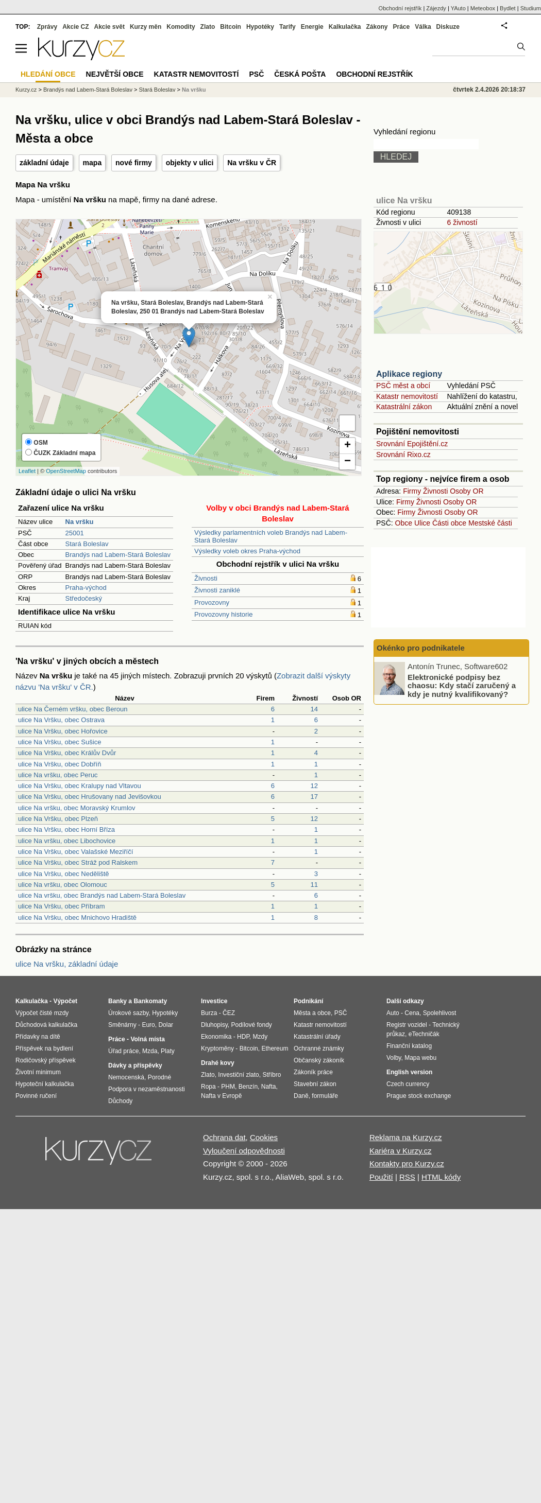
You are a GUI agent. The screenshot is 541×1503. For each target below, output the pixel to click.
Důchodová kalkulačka (46, 1024)
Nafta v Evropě (221, 1095)
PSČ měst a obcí (403, 385)
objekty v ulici (190, 163)
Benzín (248, 1086)
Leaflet (27, 471)
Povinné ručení (36, 1095)
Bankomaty (150, 1001)
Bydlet (508, 8)
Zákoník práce (313, 1072)
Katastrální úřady (317, 1036)
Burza (209, 1013)
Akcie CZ (75, 26)
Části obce (449, 523)
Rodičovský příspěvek (45, 1060)
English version (409, 1072)
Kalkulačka (345, 26)
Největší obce (115, 74)
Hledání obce (48, 74)
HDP (243, 1036)
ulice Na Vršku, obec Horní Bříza (66, 829)
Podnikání (308, 1001)
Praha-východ (86, 587)
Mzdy (260, 1036)
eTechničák (424, 1034)
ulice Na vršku (404, 200)
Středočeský (84, 598)
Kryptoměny (217, 1048)
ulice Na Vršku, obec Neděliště (63, 874)
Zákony (376, 26)
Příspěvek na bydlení (44, 1048)
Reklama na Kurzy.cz (405, 1137)
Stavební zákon (315, 1084)
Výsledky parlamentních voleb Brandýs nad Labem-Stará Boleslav (270, 536)
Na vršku (194, 89)
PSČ (256, 74)
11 (314, 884)
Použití (381, 1177)
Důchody (120, 1101)
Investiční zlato (238, 1074)
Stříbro (271, 1074)
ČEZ (229, 1013)
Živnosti (205, 578)
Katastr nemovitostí (407, 396)
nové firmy (133, 163)
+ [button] (347, 445)
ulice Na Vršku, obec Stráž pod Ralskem (78, 862)
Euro (148, 1024)
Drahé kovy (217, 1063)
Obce (403, 523)
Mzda (149, 1051)
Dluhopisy (214, 1024)
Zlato (207, 26)
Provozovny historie (223, 614)
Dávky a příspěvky (135, 1065)
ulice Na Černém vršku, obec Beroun (72, 709)
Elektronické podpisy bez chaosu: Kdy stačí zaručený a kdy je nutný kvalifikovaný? (462, 685)
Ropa (208, 1086)
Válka (423, 26)
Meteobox (482, 8)
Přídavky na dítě (37, 1036)
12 (314, 786)
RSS (407, 1177)
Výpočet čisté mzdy (42, 1013)
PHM (228, 1086)
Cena (411, 1013)
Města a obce (312, 1013)
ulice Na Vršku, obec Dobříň (59, 764)
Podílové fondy (251, 1024)
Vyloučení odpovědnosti (244, 1150)
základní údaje (44, 163)
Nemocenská (126, 1077)
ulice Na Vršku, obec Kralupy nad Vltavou (79, 786)
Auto (392, 1013)
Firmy (412, 491)
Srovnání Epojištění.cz (412, 444)
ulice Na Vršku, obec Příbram (61, 906)
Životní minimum (38, 1072)
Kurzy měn (145, 26)
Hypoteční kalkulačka (44, 1084)
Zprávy (47, 26)
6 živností (462, 222)
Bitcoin (230, 26)
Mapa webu (420, 1057)
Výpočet (65, 1001)
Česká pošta (300, 74)
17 (314, 796)
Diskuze (448, 26)
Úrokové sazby (128, 1013)
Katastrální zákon (404, 407)
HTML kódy (441, 1177)
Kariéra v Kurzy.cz (400, 1150)
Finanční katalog (409, 1046)
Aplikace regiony (409, 374)
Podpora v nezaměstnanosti (146, 1089)
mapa (92, 163)
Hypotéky (260, 26)
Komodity (180, 26)
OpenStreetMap (66, 471)
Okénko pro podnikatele (421, 647)
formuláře (325, 1095)
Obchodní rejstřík (400, 8)
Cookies (264, 1137)
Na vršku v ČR (251, 163)
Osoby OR (466, 491)
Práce (401, 26)
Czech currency (407, 1084)
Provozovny (211, 602)
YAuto (458, 8)
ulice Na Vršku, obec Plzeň (58, 819)
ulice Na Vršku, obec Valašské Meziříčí (75, 851)
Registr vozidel (406, 1024)
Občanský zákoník (319, 1060)
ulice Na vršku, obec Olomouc (62, 884)
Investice (214, 1001)
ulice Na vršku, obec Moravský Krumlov (77, 808)
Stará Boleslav (87, 544)
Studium (530, 8)
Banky (117, 1001)
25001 (74, 533)
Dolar (165, 1024)
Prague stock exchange (418, 1095)
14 (314, 709)
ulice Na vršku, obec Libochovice (66, 841)
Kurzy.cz (26, 89)
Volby (393, 1057)
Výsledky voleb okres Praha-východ (247, 551)
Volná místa (147, 1039)
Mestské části (490, 523)
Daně (301, 1095)
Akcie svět (109, 26)
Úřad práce (123, 1051)
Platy (168, 1051)
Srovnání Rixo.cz (403, 454)
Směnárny (122, 1024)
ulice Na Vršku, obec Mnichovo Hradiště (77, 917)
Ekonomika (216, 1036)
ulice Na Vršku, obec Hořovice (63, 731)
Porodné (159, 1077)
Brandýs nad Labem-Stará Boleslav (118, 554)
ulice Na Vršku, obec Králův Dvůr (67, 753)
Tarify (287, 26)
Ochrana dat (224, 1137)
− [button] (347, 461)
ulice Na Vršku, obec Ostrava (61, 720)
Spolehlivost (440, 1013)
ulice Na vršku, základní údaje (66, 963)
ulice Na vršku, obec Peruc (58, 775)
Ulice (422, 523)
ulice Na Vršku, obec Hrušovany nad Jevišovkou (89, 796)
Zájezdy (436, 8)
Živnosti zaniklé (217, 590)
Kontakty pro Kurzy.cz (406, 1163)
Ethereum (274, 1048)
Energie (312, 26)
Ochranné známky (319, 1048)
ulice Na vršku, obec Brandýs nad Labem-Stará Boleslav (101, 895)
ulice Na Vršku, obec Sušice (59, 742)
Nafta (268, 1086)
